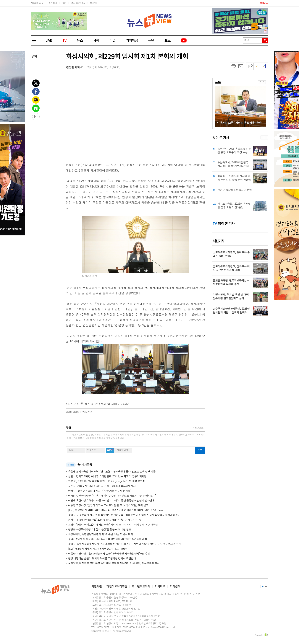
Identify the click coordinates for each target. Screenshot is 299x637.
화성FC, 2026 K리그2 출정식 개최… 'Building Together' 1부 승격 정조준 (106, 481)
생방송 (70, 465)
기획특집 (132, 40)
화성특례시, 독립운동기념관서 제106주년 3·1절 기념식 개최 (100, 534)
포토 (167, 40)
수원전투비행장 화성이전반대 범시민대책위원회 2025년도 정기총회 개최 (107, 539)
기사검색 (175, 586)
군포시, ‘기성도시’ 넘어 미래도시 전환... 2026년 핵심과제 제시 (102, 486)
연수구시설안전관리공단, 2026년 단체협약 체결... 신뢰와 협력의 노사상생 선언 (231, 312)
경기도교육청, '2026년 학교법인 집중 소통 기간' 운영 (234, 205)
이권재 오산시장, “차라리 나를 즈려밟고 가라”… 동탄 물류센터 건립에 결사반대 (111, 500)
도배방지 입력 (121, 449)
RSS (64, 2)
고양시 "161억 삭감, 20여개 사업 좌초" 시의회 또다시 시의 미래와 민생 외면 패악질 (113, 524)
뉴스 (80, 40)
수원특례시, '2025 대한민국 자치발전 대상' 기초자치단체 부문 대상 (233, 164)
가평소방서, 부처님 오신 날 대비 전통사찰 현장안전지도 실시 (231, 296)
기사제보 (160, 586)
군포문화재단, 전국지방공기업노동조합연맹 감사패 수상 (231, 282)
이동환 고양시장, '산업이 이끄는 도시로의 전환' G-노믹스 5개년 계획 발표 (108, 505)
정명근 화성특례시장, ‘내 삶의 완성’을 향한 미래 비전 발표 (99, 529)
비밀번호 (91, 449)
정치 (34, 56)
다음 (264, 82)
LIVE (48, 40)
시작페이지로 (37, 2)
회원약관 (96, 586)
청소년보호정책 (141, 586)
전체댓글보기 (199, 427)
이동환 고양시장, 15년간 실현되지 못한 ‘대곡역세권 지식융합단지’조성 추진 (109, 553)
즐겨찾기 (53, 2)
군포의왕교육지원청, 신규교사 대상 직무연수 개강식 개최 (231, 268)
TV (64, 40)
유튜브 (184, 40)
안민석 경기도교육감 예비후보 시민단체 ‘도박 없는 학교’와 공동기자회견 (107, 476)
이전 (260, 82)
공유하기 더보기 (36, 116)
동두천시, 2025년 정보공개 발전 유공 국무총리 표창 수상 (234, 150)
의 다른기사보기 (79, 411)
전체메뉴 (35, 40)
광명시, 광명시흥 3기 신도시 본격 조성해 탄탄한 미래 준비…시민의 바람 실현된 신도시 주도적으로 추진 (124, 544)
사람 (96, 40)
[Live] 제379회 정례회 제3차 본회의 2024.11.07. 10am (97, 548)
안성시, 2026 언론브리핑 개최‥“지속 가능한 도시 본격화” (99, 491)
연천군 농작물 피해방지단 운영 (234, 190)
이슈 (112, 40)
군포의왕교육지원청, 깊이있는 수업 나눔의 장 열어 (231, 254)
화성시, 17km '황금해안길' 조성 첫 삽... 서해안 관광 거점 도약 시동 (104, 520)
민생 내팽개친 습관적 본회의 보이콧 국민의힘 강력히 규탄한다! (102, 558)
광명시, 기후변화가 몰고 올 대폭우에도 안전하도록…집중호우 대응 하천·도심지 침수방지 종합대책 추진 (124, 515)
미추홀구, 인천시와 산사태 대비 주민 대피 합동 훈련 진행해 (234, 178)
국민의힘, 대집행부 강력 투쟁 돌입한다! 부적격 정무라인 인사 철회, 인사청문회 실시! (114, 563)
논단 (151, 40)
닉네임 (71, 449)
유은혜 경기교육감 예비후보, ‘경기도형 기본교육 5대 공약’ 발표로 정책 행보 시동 (112, 471)
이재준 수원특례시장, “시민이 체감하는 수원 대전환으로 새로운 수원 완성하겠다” (112, 495)
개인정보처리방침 (116, 586)
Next (266, 137)
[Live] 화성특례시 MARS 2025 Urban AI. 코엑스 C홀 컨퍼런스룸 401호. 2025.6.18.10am (115, 510)
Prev (262, 137)
